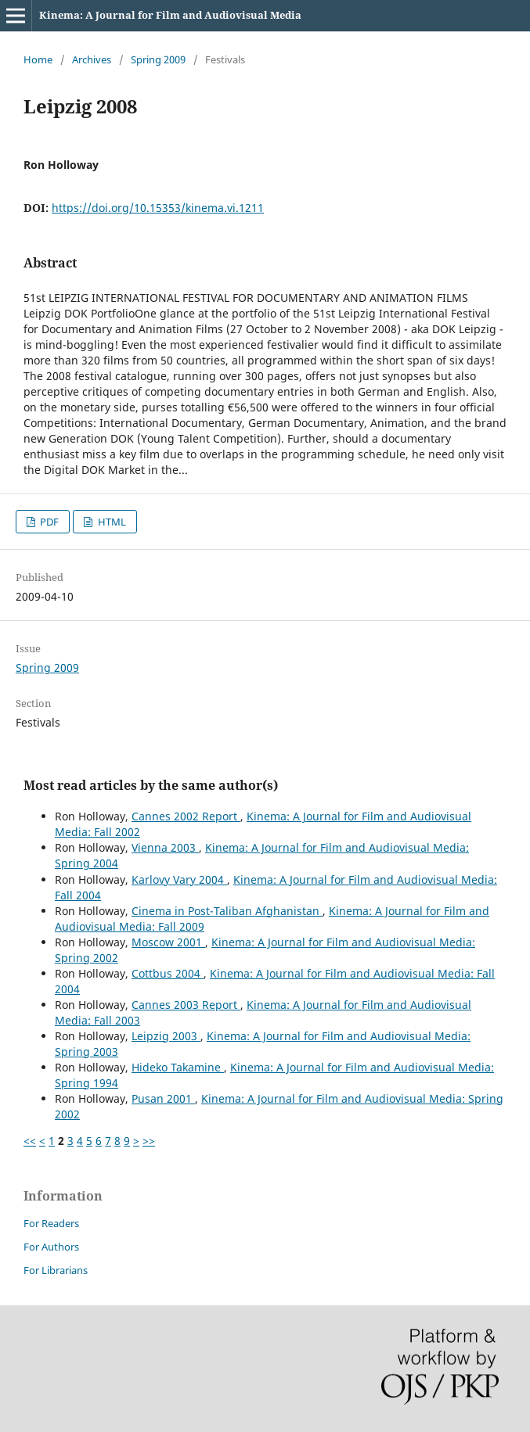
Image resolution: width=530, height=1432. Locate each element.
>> (148, 1140)
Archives (91, 59)
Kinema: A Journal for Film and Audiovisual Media (170, 15)
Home (37, 59)
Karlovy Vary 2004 (179, 879)
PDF (48, 522)
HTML (111, 522)
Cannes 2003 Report (186, 1004)
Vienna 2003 (165, 847)
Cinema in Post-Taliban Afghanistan (227, 910)
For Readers (51, 1223)
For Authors (51, 1247)
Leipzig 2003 (166, 1035)
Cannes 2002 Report (186, 816)
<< (29, 1140)
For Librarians (55, 1270)
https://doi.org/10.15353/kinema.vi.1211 (158, 207)
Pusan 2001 (163, 1098)
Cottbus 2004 (168, 973)
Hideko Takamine (178, 1067)
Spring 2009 (158, 59)
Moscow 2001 (168, 942)
